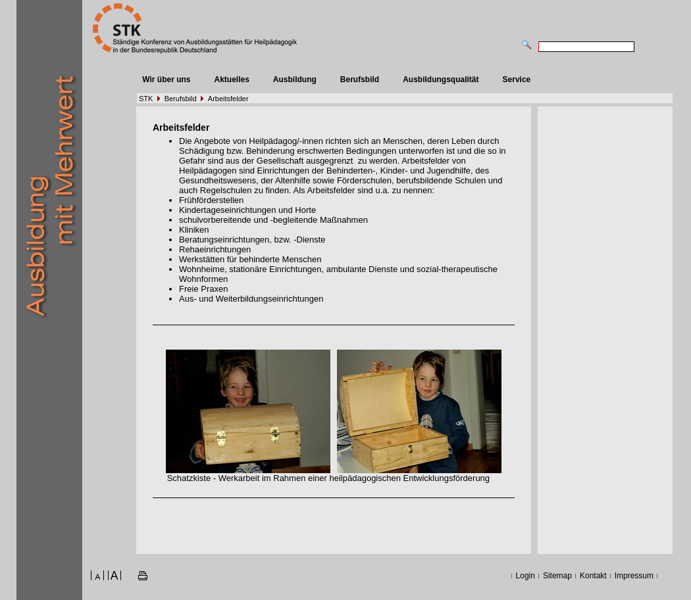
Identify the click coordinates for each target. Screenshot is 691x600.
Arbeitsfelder (228, 99)
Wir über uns (166, 79)
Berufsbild (359, 79)
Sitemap (557, 575)
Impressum (634, 575)
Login (525, 575)
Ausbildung (295, 79)
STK (146, 99)
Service (517, 79)
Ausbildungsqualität (440, 79)
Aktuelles (231, 79)
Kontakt (593, 575)
